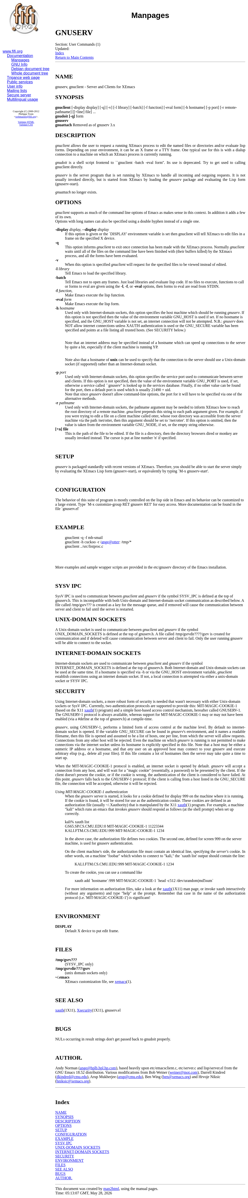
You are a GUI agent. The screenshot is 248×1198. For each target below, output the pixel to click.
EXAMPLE (64, 1139)
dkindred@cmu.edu (71, 1077)
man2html (111, 1189)
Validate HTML (26, 122)
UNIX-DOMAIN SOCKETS (77, 1147)
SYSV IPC (63, 1143)
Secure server (19, 95)
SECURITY (64, 1156)
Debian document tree (30, 69)
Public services (20, 82)
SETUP (61, 1130)
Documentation (20, 56)
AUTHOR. (63, 1178)
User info (15, 86)
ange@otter (110, 542)
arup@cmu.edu (130, 1077)
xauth (88, 710)
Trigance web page (23, 77)
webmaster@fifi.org (25, 116)
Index (59, 53)
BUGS (60, 1174)
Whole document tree (29, 73)
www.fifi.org (13, 51)
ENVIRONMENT (69, 1160)
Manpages (20, 60)
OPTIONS (63, 1125)
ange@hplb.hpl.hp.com (98, 1068)
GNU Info (19, 64)
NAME (61, 1112)
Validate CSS (26, 124)
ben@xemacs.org (176, 1077)
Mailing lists (17, 91)
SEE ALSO (64, 1169)
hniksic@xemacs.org (72, 1081)
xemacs (120, 982)
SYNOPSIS (64, 1117)
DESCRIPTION (67, 1121)
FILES (60, 1165)
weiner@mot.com (183, 1072)
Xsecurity (84, 1010)
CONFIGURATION (71, 1134)
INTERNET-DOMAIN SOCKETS (82, 1152)
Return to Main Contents (74, 57)
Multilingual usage (22, 99)
